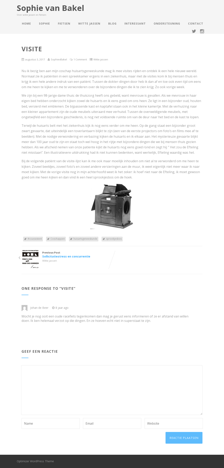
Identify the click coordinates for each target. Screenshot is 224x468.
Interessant (135, 23)
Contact (195, 23)
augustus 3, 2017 (35, 59)
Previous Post (67, 254)
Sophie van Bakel (50, 7)
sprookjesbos (114, 238)
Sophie (44, 23)
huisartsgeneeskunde (85, 238)
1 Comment (80, 59)
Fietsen (64, 23)
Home (26, 23)
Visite (67, 288)
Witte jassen (89, 23)
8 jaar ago (60, 308)
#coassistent (35, 238)
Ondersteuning (167, 23)
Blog (112, 23)
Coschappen (58, 238)
